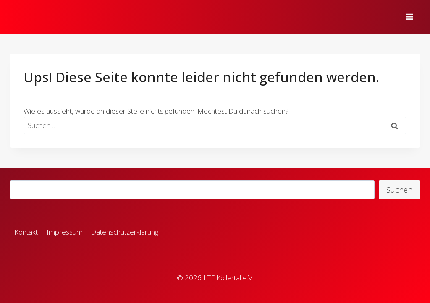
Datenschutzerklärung (124, 232)
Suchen (399, 190)
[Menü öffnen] (410, 16)
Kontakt (26, 232)
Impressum (65, 232)
